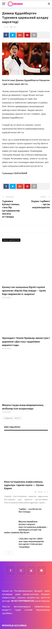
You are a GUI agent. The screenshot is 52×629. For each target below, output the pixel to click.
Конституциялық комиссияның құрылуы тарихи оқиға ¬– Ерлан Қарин (24, 454)
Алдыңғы (7, 402)
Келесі (18, 402)
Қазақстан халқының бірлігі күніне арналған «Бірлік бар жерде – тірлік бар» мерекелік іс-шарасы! (24, 290)
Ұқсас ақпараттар (11, 240)
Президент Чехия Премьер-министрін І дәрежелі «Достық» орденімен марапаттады (26, 341)
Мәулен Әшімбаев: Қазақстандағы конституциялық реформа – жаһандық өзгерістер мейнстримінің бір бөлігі (26, 496)
